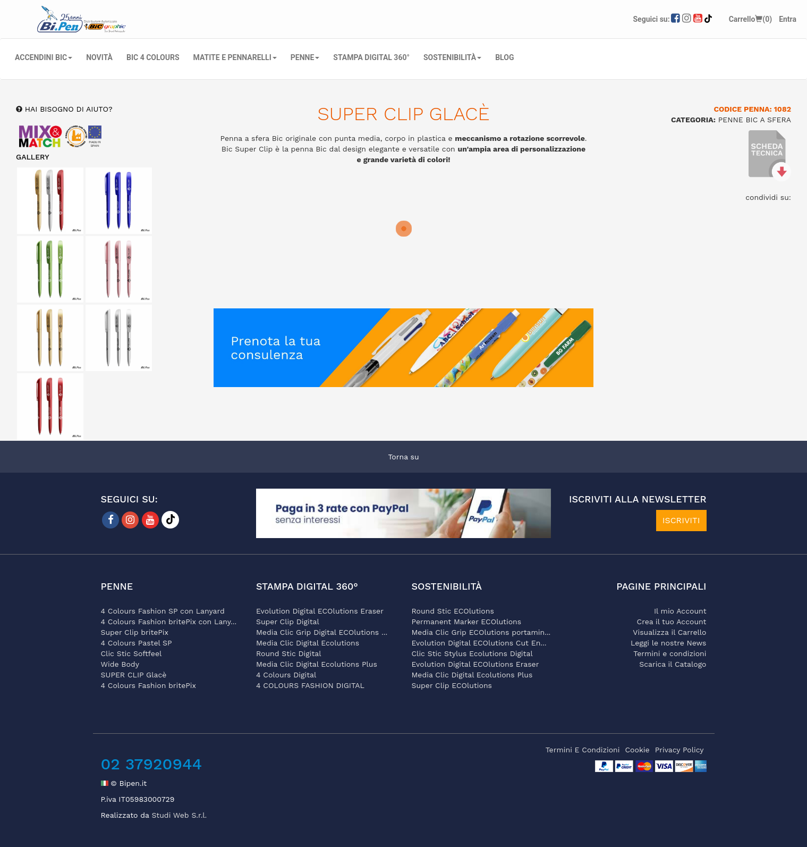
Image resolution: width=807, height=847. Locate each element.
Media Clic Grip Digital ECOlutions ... (321, 632)
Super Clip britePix (135, 632)
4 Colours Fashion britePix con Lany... (169, 621)
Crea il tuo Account (672, 621)
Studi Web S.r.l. (179, 815)
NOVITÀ (99, 57)
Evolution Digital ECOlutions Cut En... (479, 643)
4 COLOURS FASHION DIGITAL (310, 685)
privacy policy (679, 749)
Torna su (403, 456)
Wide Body (120, 664)
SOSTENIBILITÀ (452, 57)
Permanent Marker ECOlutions (467, 621)
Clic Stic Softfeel (131, 653)
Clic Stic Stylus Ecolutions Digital (472, 653)
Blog (504, 57)
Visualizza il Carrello (669, 632)
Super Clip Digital (287, 621)
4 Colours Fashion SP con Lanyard (163, 611)
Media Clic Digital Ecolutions (307, 643)
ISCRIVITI (681, 520)
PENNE (305, 57)
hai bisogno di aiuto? (67, 109)
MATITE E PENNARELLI (235, 57)
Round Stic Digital (288, 653)
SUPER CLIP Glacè (134, 674)
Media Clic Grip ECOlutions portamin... (481, 632)
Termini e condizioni (669, 653)
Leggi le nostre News (668, 643)
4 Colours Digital (286, 674)
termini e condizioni (583, 749)
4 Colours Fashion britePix (148, 685)
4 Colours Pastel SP (136, 643)
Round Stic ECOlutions (453, 611)
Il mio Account (680, 611)
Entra (787, 19)
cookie (637, 749)
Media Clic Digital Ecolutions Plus (316, 664)
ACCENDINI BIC (43, 57)
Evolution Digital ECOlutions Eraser (320, 611)
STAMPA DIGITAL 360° (371, 57)
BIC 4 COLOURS (153, 57)
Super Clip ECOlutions (452, 685)
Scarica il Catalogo (672, 664)
